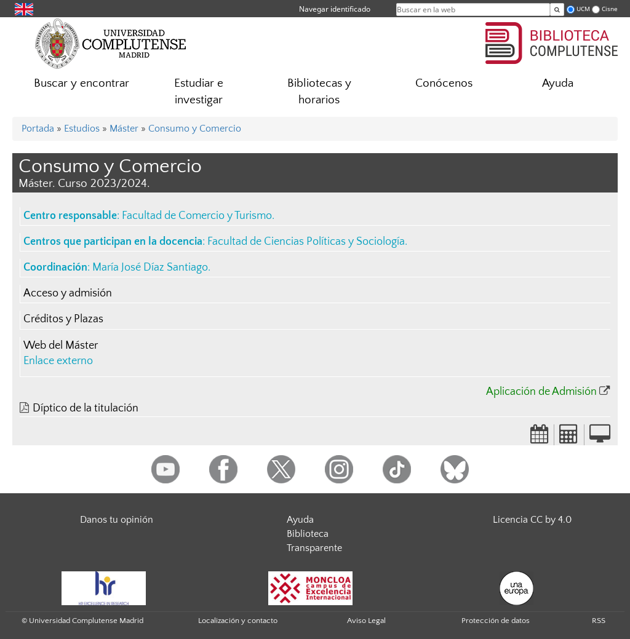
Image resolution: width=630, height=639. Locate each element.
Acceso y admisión (67, 293)
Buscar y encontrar (81, 83)
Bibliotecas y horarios (319, 91)
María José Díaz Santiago (150, 267)
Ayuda (557, 83)
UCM (583, 9)
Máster (124, 128)
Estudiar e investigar (198, 91)
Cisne (610, 9)
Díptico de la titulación (85, 408)
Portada (38, 128)
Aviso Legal (366, 620)
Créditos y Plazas (63, 319)
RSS (598, 620)
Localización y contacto (237, 620)
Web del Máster (60, 345)
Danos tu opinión (116, 519)
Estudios (82, 128)
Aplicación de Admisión (541, 392)
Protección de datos (495, 620)
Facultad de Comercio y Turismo (197, 216)
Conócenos (443, 83)
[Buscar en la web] (557, 9)
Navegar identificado (334, 9)
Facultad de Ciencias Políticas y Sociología (306, 242)
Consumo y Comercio (194, 128)
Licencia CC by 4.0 (532, 519)
